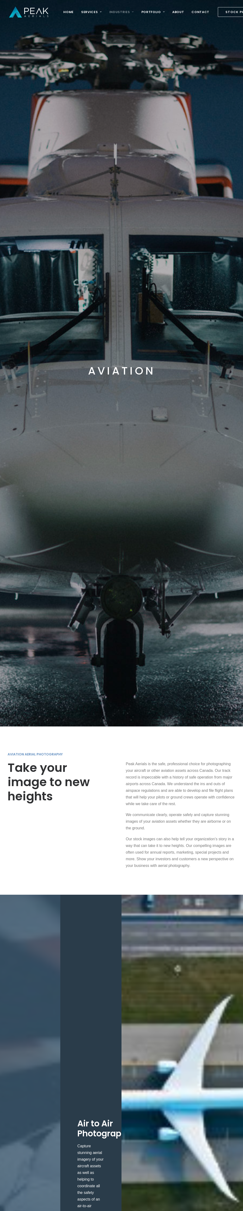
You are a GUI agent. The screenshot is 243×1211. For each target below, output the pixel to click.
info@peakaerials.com (26, 1066)
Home (67, 12)
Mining (97, 1133)
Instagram (142, 1073)
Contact (199, 12)
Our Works (143, 1060)
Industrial (99, 1100)
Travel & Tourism (106, 1173)
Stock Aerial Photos (66, 1067)
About (176, 12)
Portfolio (151, 12)
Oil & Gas (100, 1140)
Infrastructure (103, 1107)
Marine (98, 1113)
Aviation (99, 1060)
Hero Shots (143, 1067)
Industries (120, 12)
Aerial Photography (66, 1060)
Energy (98, 1093)
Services (90, 12)
